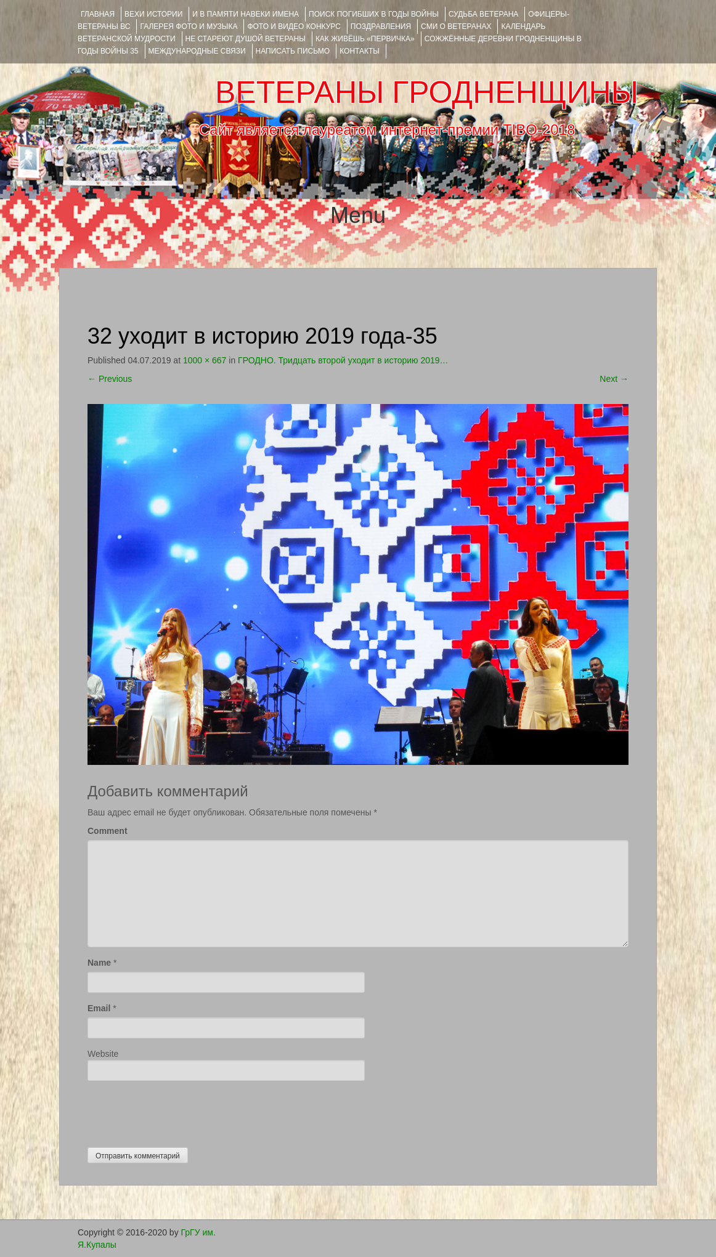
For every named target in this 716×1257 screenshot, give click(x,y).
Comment (107, 831)
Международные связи (197, 51)
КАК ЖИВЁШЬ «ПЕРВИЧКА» (365, 38)
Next (614, 379)
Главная (98, 14)
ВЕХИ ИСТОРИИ (153, 14)
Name (99, 963)
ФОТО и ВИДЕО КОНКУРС (293, 26)
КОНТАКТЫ (360, 51)
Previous (109, 379)
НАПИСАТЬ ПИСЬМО (293, 51)
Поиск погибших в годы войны (374, 14)
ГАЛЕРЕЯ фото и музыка (188, 26)
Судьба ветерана (484, 14)
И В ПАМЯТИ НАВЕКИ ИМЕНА (245, 14)
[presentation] (181, 1111)
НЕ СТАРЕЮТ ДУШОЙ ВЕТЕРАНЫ (245, 38)
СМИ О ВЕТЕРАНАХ (456, 26)
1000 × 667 (204, 360)
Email (98, 1008)
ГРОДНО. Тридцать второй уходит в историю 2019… (343, 360)
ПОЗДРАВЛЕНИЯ (381, 26)
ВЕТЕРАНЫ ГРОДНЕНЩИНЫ (426, 92)
